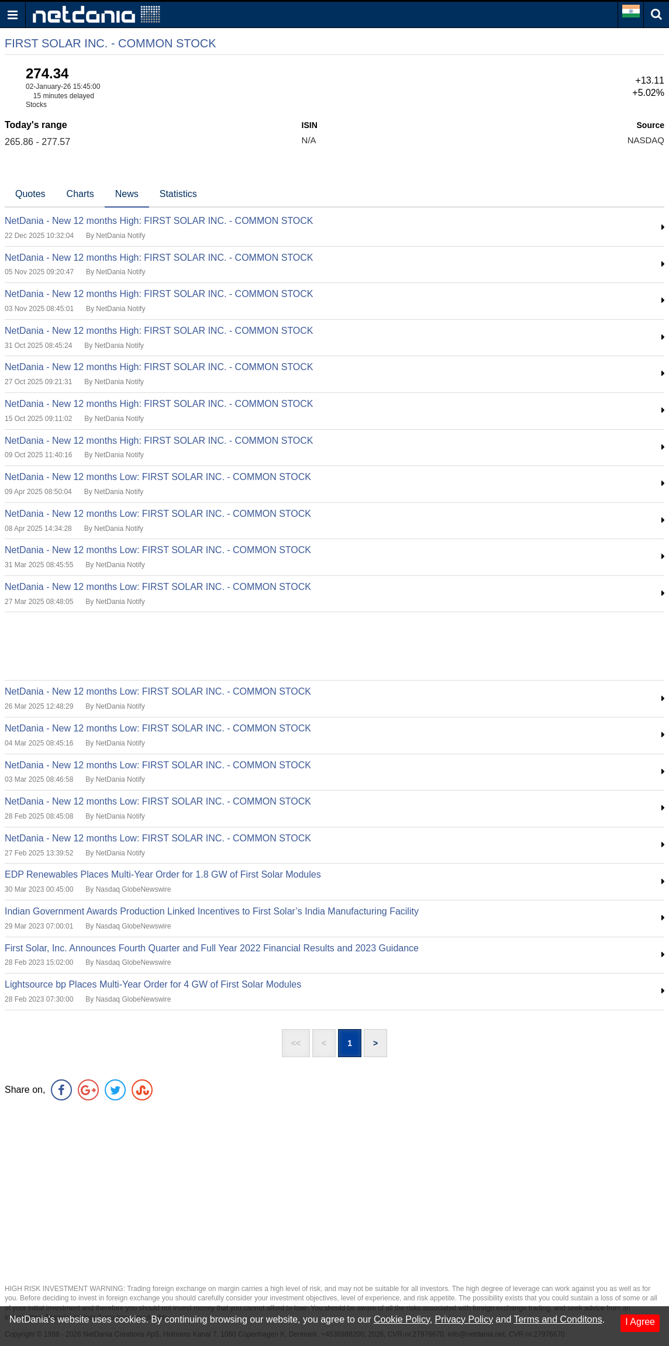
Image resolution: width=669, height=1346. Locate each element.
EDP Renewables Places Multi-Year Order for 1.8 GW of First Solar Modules (163, 874)
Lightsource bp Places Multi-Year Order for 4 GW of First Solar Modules (153, 984)
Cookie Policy (402, 1319)
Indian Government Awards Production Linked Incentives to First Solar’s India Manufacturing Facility (212, 911)
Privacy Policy (464, 1319)
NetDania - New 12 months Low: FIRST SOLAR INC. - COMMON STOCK (158, 477)
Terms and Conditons (557, 1319)
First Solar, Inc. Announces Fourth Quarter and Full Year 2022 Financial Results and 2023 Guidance (212, 948)
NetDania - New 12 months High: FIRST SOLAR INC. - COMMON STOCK (159, 221)
